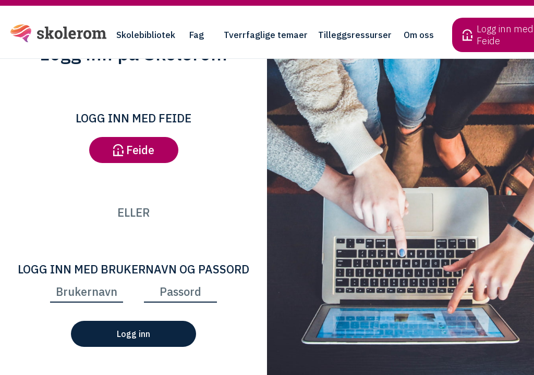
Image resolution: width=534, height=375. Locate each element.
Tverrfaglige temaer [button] (266, 35)
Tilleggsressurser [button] (355, 35)
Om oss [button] (419, 35)
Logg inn (133, 334)
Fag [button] (196, 35)
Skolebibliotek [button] (145, 35)
